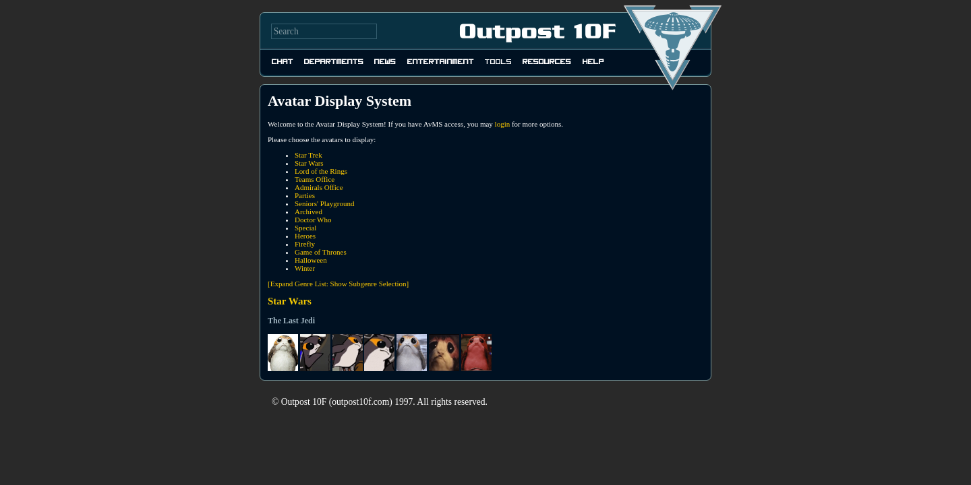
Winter (305, 268)
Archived (308, 211)
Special (305, 228)
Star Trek (308, 155)
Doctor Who (313, 220)
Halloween (311, 260)
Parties (305, 195)
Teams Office (314, 179)
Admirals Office (319, 187)
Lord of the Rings (321, 171)
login (502, 124)
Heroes (305, 236)
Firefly (305, 244)
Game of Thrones (321, 252)
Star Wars (309, 163)
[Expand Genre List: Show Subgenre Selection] (338, 284)
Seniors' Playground (324, 203)
